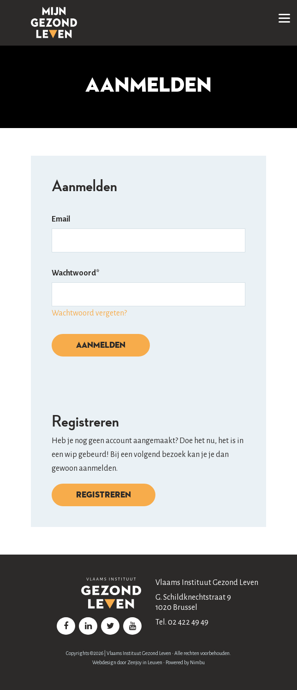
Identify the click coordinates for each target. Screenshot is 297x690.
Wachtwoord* (76, 273)
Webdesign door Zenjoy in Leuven (127, 662)
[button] (284, 16)
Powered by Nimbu (185, 662)
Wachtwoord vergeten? (89, 313)
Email (61, 219)
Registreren (103, 494)
